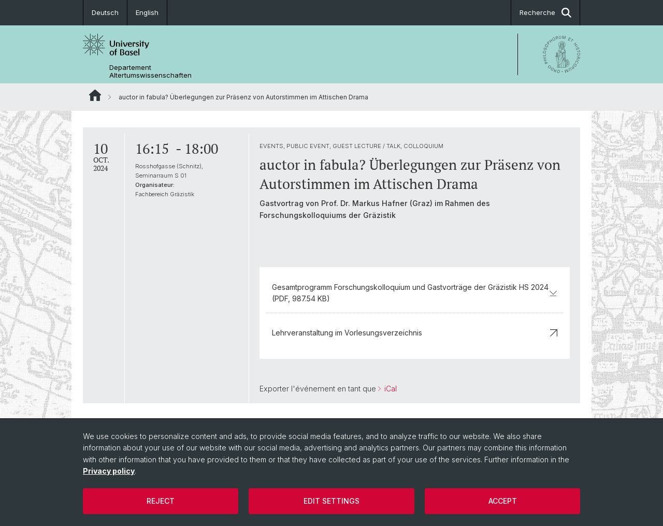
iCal (389, 388)
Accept (502, 500)
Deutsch (105, 12)
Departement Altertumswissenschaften (150, 71)
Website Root (95, 95)
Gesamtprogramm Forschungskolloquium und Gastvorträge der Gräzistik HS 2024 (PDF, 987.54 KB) (414, 293)
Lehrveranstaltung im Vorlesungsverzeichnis (414, 332)
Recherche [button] (545, 13)
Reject (161, 500)
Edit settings (331, 500)
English (147, 12)
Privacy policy (109, 470)
